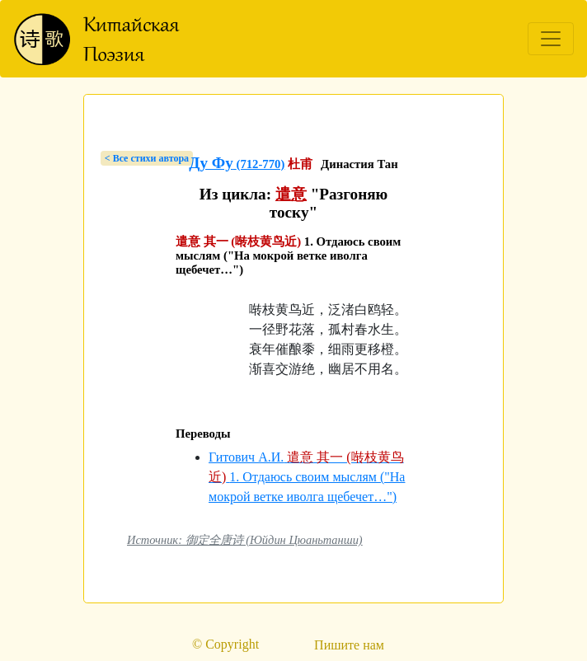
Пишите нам (349, 645)
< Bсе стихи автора (147, 158)
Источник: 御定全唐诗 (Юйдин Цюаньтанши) (245, 539)
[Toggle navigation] (551, 38)
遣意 (291, 194)
